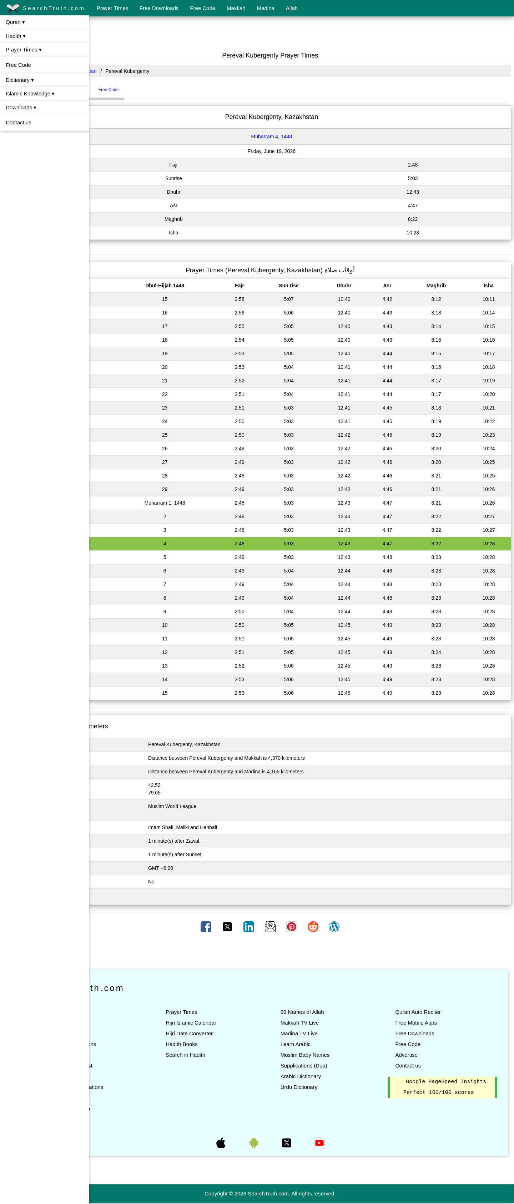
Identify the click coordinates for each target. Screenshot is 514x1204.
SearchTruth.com (45, 8)
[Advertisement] (302, 33)
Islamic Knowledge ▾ (30, 93)
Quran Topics (129, 1076)
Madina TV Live (330, 1033)
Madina (265, 8)
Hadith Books (229, 1044)
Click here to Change (123, 897)
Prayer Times (112, 8)
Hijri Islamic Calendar (238, 1023)
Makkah (236, 8)
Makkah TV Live (331, 1023)
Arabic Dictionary (332, 1076)
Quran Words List (134, 1065)
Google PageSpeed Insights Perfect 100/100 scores (450, 1093)
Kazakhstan (146, 71)
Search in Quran (133, 1108)
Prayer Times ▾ (24, 49)
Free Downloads (159, 8)
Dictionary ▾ (20, 80)
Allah (292, 8)
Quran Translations (136, 1044)
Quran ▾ (15, 22)
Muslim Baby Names (336, 1055)
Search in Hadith (232, 1055)
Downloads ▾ (21, 107)
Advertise (422, 1055)
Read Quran (128, 1012)
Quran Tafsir (128, 1055)
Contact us (18, 122)
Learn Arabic (327, 1044)
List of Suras (128, 1033)
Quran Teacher (131, 1098)
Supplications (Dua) (335, 1065)
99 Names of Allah (334, 1012)
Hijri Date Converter (236, 1033)
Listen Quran (129, 1023)
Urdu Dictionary (330, 1087)
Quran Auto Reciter (434, 1012)
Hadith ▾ (16, 36)
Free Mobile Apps (432, 1023)
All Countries (109, 71)
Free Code (202, 8)
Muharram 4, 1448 (303, 136)
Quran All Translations (140, 1087)
